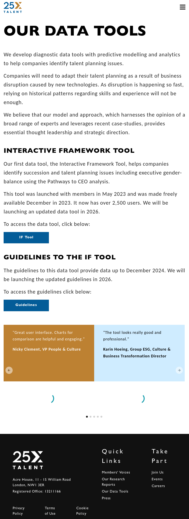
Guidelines (26, 305)
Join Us (158, 473)
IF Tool (26, 237)
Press (106, 498)
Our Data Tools (115, 492)
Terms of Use (50, 511)
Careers (158, 486)
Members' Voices (116, 473)
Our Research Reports (113, 482)
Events (157, 479)
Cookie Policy (82, 511)
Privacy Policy (19, 511)
